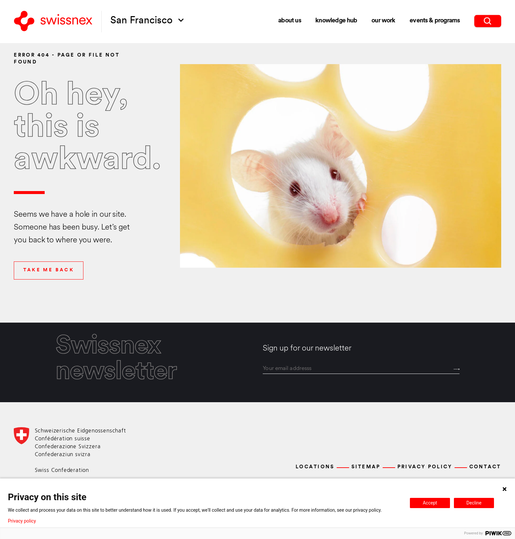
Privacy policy (22, 521)
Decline (473, 502)
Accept (430, 502)
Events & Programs (435, 20)
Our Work (383, 20)
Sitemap (366, 467)
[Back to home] (53, 22)
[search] (487, 20)
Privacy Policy (425, 467)
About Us (289, 20)
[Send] (457, 369)
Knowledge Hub (336, 20)
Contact (485, 467)
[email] (361, 369)
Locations (315, 467)
